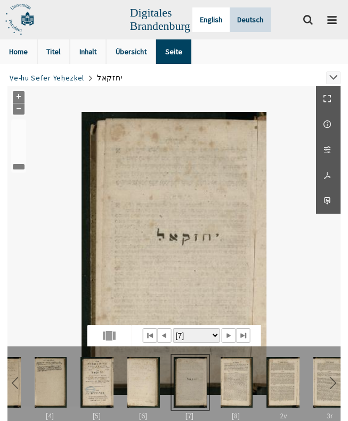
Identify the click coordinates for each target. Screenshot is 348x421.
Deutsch (250, 20)
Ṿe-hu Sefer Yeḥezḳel (47, 78)
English (211, 20)
